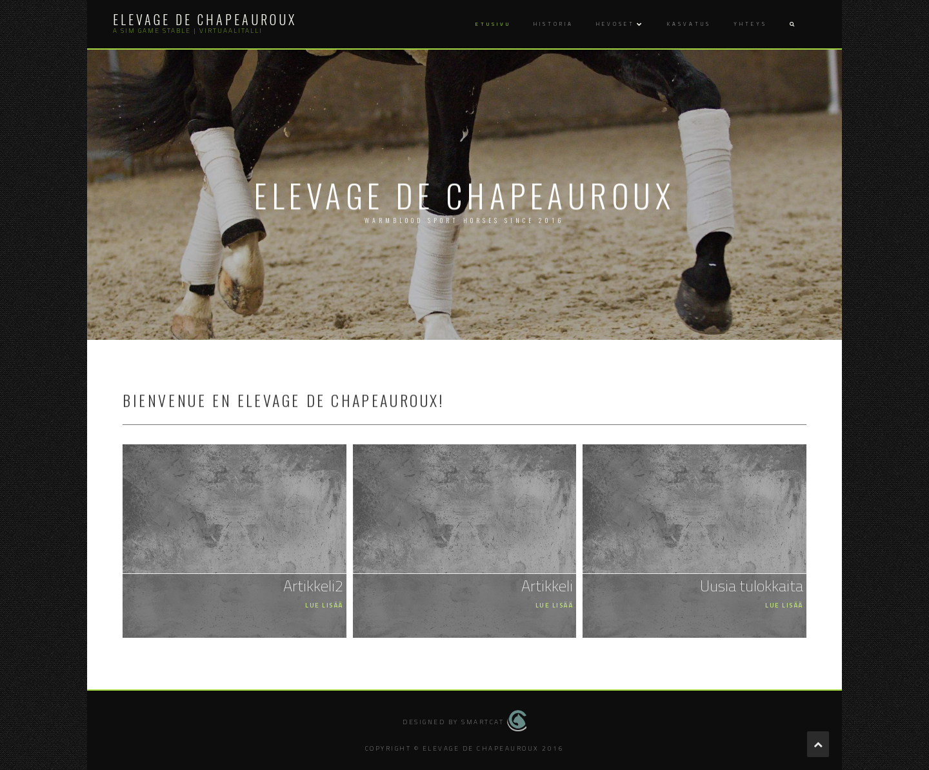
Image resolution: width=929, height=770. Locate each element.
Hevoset (615, 24)
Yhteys (750, 24)
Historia (554, 24)
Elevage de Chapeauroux (205, 19)
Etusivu (493, 24)
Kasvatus (689, 24)
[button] (791, 24)
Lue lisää (324, 605)
